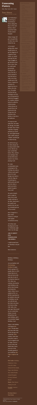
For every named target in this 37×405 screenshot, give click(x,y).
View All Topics (25, 71)
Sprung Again (24, 19)
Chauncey (10, 363)
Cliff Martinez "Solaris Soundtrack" (26, 76)
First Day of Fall (25, 11)
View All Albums (25, 59)
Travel (23, 65)
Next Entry (11, 395)
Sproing (23, 8)
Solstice (23, 13)
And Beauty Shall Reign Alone (28, 34)
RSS (12, 8)
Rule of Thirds (25, 30)
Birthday (16, 360)
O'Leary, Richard (12, 377)
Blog (6, 8)
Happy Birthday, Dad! (26, 6)
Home (3, 8)
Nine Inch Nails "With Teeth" (27, 81)
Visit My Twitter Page (26, 26)
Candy (23, 68)
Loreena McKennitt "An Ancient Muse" (26, 87)
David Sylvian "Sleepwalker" (27, 57)
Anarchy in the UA (25, 37)
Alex (23, 63)
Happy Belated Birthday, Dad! (28, 17)
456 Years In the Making (26, 20)
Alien (15, 334)
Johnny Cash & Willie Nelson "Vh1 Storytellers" (27, 50)
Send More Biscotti (25, 32)
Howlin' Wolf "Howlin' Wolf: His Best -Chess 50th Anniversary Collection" (27, 46)
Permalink (10, 387)
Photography (24, 66)
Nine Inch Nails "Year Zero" (27, 83)
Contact (15, 8)
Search (9, 8)
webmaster (15, 401)
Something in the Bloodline (27, 41)
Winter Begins (24, 10)
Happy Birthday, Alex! (26, 35)
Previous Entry (12, 393)
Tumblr (23, 5)
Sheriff (9, 380)
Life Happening (25, 69)
